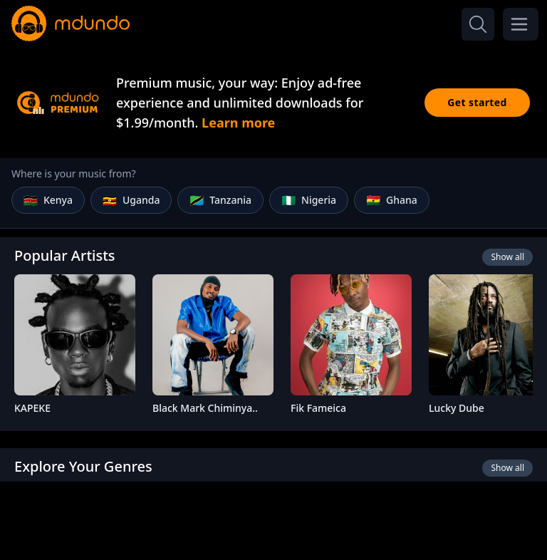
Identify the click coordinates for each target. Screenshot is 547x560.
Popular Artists (64, 255)
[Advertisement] (273, 519)
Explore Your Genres (83, 466)
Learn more (238, 122)
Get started (477, 102)
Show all (507, 257)
